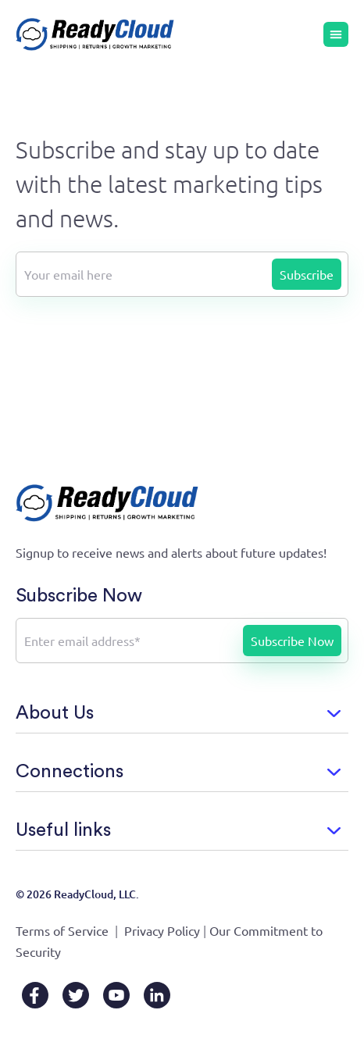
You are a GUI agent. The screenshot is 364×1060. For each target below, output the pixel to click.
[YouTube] (116, 995)
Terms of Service (62, 930)
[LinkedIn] (157, 995)
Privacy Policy (162, 930)
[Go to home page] (95, 34)
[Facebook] (35, 995)
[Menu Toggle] (335, 34)
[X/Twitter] (75, 995)
